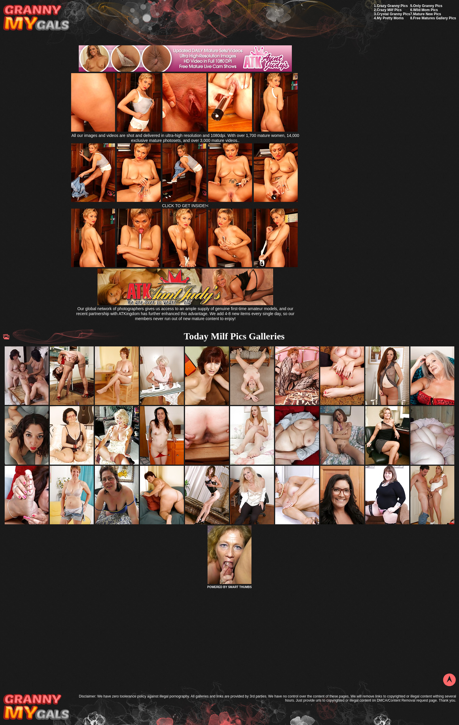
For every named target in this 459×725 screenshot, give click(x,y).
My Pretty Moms (390, 18)
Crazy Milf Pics (389, 10)
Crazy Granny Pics (392, 6)
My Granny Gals (36, 18)
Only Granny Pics (427, 6)
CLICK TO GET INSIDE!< (185, 205)
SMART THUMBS (240, 587)
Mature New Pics (427, 14)
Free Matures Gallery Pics (434, 18)
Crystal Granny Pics (393, 14)
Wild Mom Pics (425, 10)
